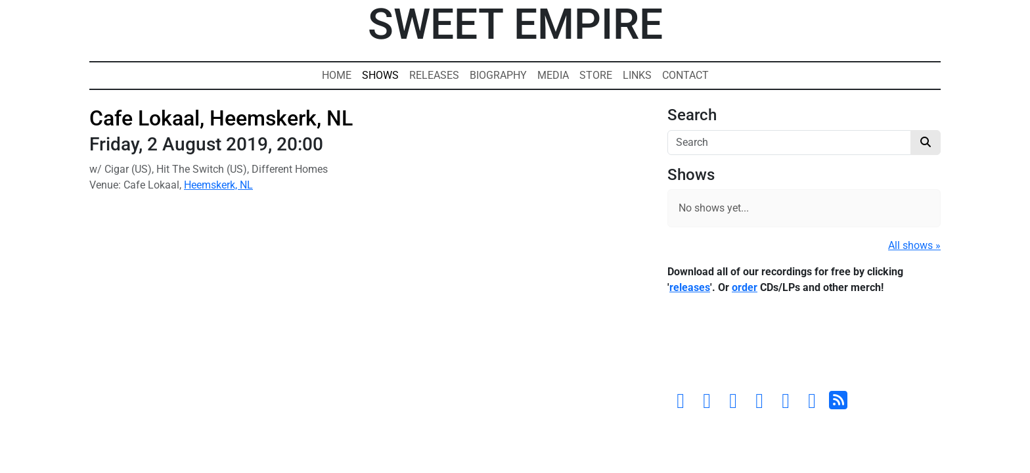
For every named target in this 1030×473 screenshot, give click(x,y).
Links (637, 75)
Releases (434, 75)
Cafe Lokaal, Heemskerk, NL (221, 118)
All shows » (914, 245)
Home (336, 75)
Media (553, 75)
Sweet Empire (515, 24)
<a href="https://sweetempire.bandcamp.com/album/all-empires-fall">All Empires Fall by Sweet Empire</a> (804, 345)
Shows (380, 75)
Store (595, 75)
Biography (498, 75)
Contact (685, 75)
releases (689, 287)
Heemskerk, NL (218, 185)
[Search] (789, 142)
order (744, 287)
